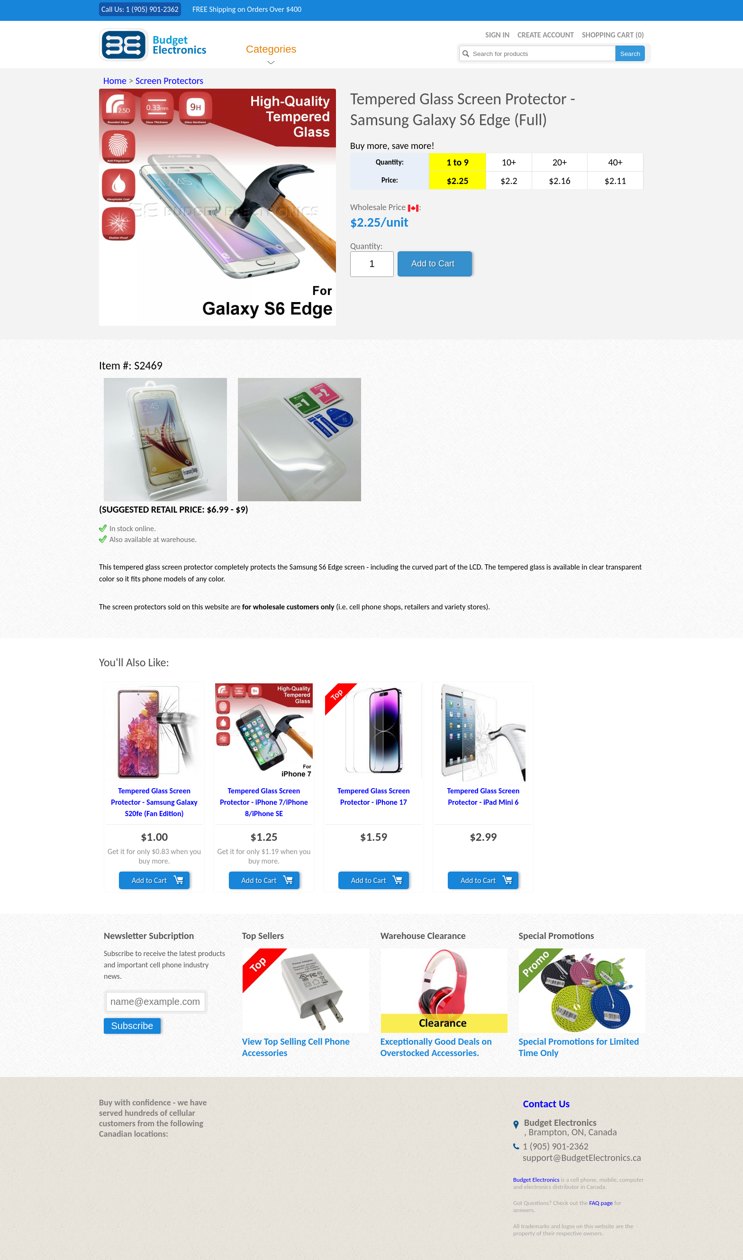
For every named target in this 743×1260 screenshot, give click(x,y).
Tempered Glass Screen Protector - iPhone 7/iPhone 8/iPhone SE (264, 802)
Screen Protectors (169, 80)
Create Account (545, 34)
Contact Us (546, 1103)
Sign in (497, 34)
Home (115, 80)
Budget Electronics (536, 1179)
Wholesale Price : (385, 208)
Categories (271, 49)
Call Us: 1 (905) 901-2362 (140, 9)
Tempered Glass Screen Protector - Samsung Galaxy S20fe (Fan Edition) (154, 802)
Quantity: (366, 246)
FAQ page (601, 1202)
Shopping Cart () (613, 34)
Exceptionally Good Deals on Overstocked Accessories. (436, 1047)
